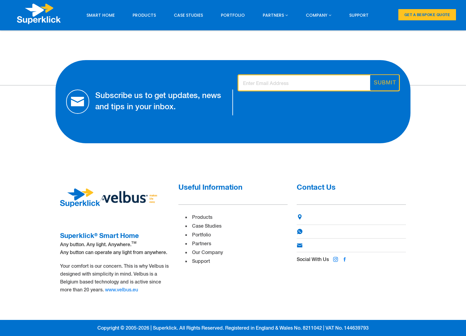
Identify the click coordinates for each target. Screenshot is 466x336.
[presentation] (284, 105)
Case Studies (188, 15)
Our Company (207, 252)
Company (318, 15)
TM (134, 242)
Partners (275, 15)
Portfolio (233, 15)
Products (144, 15)
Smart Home (100, 15)
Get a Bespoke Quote (427, 14)
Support (359, 15)
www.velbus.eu (121, 289)
